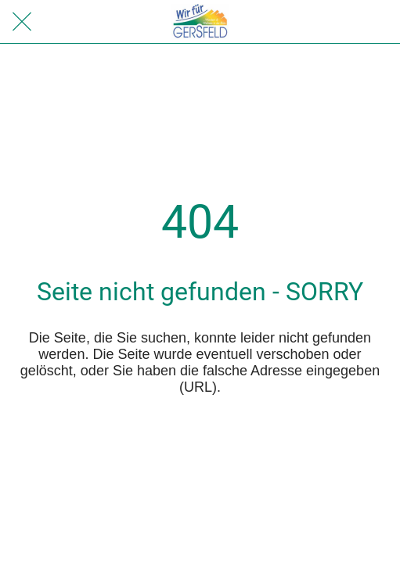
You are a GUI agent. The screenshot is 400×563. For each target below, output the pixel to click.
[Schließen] (22, 22)
